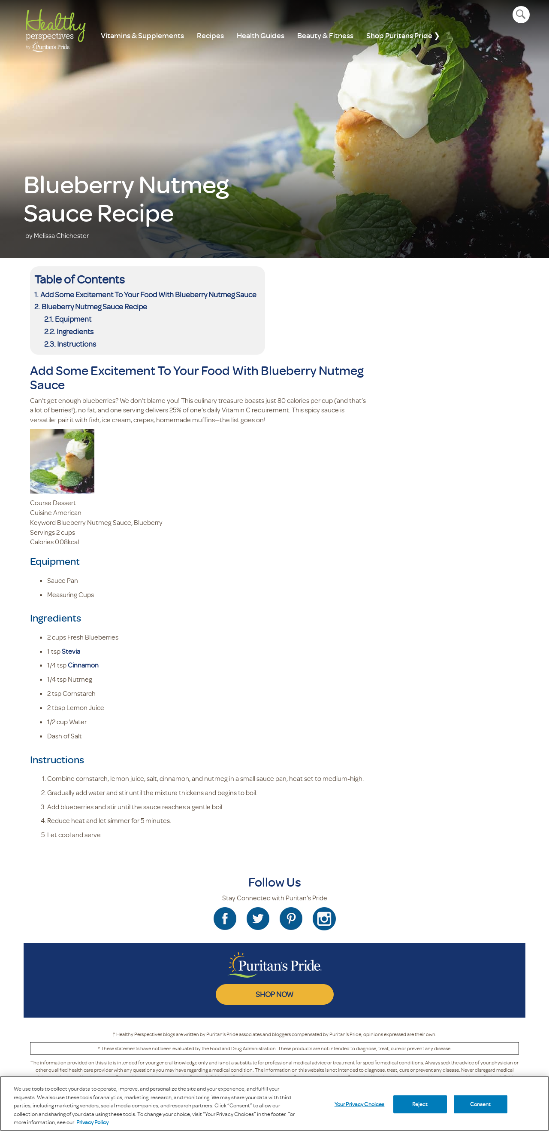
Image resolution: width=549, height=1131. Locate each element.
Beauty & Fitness (325, 35)
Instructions (76, 343)
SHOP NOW (274, 994)
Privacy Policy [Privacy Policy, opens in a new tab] (92, 1122)
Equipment (73, 318)
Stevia (71, 651)
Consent (480, 1104)
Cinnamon (83, 665)
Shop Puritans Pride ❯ (403, 35)
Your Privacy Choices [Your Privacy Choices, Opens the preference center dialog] (360, 1104)
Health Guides (260, 35)
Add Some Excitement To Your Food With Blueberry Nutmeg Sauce (148, 294)
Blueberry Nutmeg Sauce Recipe (94, 306)
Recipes (210, 35)
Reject (420, 1104)
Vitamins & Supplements (142, 35)
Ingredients (75, 331)
